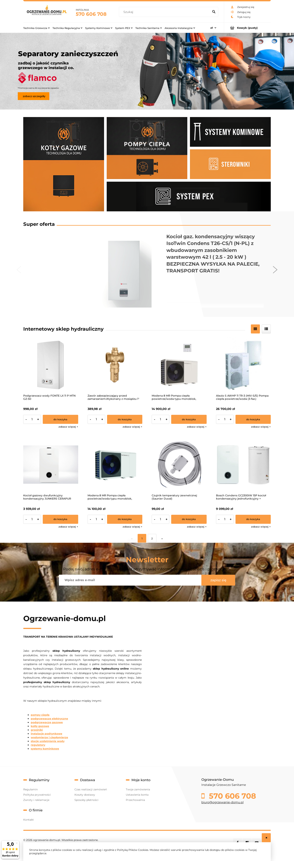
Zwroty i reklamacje (36, 800)
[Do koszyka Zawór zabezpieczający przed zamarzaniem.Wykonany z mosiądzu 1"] (124, 419)
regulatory (38, 745)
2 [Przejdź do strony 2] (152, 538)
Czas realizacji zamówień (90, 789)
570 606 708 (91, 14)
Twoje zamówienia (138, 789)
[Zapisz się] (218, 580)
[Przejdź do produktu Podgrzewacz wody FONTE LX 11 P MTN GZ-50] (50, 364)
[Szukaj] (213, 12)
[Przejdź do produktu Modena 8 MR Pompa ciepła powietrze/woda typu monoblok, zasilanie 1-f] (115, 464)
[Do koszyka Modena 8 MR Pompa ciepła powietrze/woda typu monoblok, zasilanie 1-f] (124, 519)
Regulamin (30, 789)
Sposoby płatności (86, 800)
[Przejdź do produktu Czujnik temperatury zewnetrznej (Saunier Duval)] (179, 464)
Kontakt (28, 819)
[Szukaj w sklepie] (165, 12)
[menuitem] (36, 27)
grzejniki (37, 730)
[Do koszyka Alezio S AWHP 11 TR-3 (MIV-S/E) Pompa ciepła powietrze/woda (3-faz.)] (253, 419)
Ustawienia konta (137, 794)
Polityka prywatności (37, 794)
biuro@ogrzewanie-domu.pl (222, 802)
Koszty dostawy (84, 794)
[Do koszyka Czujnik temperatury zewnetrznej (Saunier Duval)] (188, 519)
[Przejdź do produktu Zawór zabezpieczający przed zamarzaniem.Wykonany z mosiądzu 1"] (115, 364)
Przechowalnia (135, 800)
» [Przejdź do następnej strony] (162, 538)
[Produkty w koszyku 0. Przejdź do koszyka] (247, 28)
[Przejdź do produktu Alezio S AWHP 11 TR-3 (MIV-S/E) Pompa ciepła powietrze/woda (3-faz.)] (243, 364)
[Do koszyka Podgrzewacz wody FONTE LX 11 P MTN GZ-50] (60, 419)
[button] (68, 426)
